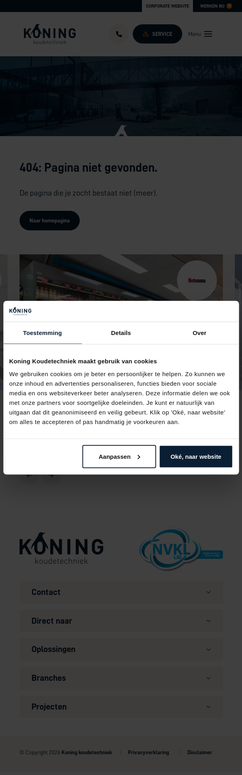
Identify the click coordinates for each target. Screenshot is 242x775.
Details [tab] (121, 332)
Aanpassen (119, 456)
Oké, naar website (196, 456)
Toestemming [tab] (42, 332)
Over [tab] (200, 332)
